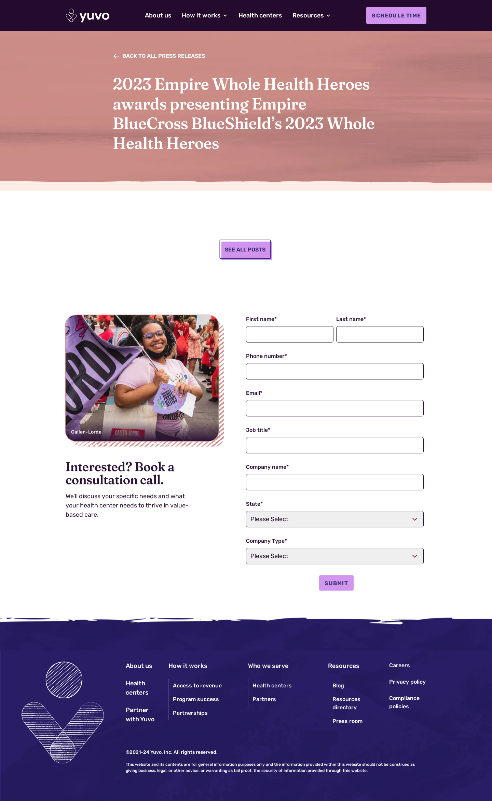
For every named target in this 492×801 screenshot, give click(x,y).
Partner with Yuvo (140, 714)
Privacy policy (407, 682)
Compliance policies (404, 702)
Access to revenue (197, 685)
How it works (187, 666)
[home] (88, 16)
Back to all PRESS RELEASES (163, 56)
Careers (399, 665)
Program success (196, 699)
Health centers (137, 688)
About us (139, 666)
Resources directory (346, 703)
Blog (338, 685)
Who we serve (268, 666)
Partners (264, 699)
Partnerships (190, 713)
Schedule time (396, 15)
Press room (347, 721)
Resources (343, 666)
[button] (205, 15)
